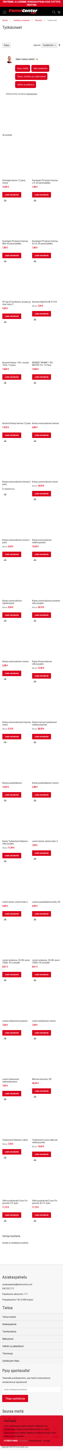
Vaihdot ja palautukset (13, 1346)
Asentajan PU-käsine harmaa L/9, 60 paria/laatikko (45, 163)
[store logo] (23, 11)
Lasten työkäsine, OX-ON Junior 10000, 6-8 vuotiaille (46, 943)
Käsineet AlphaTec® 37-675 (44, 284)
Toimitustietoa (9, 1331)
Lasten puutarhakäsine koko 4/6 (46, 884)
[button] (5, 182)
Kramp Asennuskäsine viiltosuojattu (42, 644)
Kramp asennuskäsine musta (45, 464)
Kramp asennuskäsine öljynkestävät (12, 584)
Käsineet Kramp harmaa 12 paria (16, 405)
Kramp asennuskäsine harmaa (45, 405)
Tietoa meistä (9, 1316)
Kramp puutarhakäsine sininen (45, 765)
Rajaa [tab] (6, 63)
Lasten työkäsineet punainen (15, 1003)
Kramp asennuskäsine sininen (15, 643)
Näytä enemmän (35, 1441)
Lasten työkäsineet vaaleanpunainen (10, 1062)
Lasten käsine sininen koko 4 (45, 823)
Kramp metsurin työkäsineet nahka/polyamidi (44, 705)
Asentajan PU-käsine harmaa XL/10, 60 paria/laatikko (45, 224)
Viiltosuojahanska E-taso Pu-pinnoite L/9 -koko (15, 1184)
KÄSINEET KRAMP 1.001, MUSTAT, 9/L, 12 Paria (42, 346)
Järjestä (36, 63)
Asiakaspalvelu (9, 1324)
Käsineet (38, 20)
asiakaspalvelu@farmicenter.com (17, 1284)
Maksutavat (7, 1338)
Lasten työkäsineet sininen (44, 1003)
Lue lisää (46, 1441)
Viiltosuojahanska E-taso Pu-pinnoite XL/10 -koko (45, 1184)
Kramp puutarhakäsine (12, 765)
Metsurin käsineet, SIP (42, 1061)
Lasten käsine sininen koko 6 (15, 884)
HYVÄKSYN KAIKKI (11, 1441)
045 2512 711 (8, 1288)
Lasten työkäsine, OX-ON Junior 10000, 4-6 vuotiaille (16, 943)
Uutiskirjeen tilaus (10, 1360)
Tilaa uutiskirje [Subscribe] (15, 1398)
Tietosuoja (7, 1353)
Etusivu (5, 20)
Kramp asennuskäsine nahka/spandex (42, 523)
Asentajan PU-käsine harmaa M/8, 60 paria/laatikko (15, 224)
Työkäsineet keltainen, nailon (15, 1122)
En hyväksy (23, 1441)
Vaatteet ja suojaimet (21, 20)
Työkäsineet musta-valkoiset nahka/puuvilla (45, 1123)
